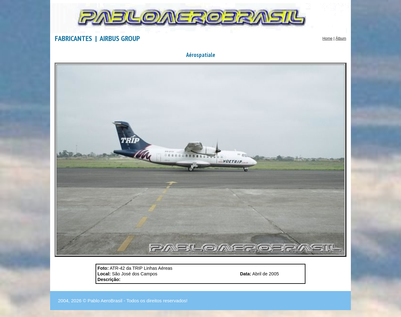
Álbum (341, 38)
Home (327, 38)
